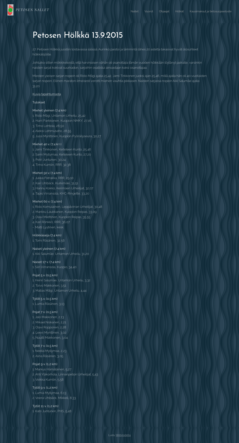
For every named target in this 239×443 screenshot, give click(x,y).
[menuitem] (130, 11)
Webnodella (123, 435)
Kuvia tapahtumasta (46, 94)
